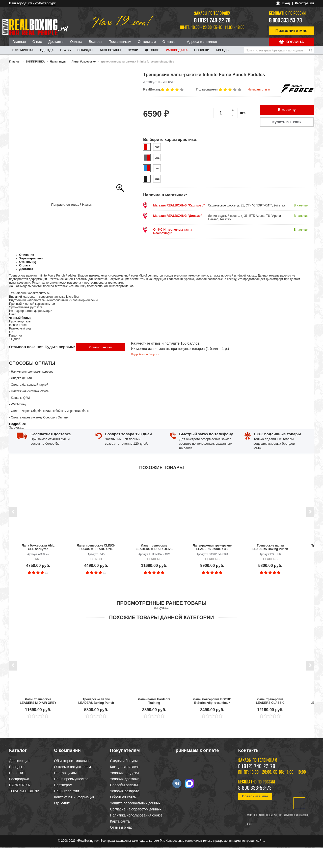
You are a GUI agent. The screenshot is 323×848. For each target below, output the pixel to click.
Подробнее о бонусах (145, 354)
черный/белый (20, 318)
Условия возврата (124, 792)
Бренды (222, 50)
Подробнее (17, 424)
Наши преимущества (71, 779)
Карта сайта (120, 822)
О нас (37, 42)
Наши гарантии (66, 792)
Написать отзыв (259, 89)
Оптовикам (147, 42)
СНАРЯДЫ (85, 50)
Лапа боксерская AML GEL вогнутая (38, 547)
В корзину (287, 110)
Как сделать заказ (124, 767)
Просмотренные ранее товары (161, 603)
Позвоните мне (292, 30)
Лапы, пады (58, 61)
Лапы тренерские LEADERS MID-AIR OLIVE (154, 547)
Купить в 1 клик (286, 122)
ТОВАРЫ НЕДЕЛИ (24, 792)
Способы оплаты (124, 785)
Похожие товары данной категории (161, 618)
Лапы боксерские (84, 61)
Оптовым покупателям (72, 767)
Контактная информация (74, 798)
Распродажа (176, 50)
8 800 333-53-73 (285, 21)
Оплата (76, 42)
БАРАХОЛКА (19, 785)
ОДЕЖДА (47, 50)
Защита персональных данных (135, 804)
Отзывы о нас (121, 828)
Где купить (62, 804)
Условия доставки (124, 779)
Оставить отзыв (100, 347)
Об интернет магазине (72, 761)
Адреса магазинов (202, 42)
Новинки (201, 50)
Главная (19, 42)
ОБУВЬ (65, 50)
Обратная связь (123, 798)
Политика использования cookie (136, 816)
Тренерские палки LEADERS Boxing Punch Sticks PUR (270, 547)
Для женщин (19, 761)
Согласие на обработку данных (136, 810)
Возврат (95, 42)
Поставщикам (120, 42)
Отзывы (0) (27, 262)
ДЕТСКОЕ (152, 50)
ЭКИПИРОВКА (23, 50)
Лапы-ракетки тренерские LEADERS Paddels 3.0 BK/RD (212, 547)
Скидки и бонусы (124, 761)
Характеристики (31, 259)
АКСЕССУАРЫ (110, 50)
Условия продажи (124, 773)
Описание (26, 255)
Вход (286, 3)
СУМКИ (133, 50)
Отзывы (169, 42)
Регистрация (304, 3)
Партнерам (63, 785)
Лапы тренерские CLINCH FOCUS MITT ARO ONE (96, 547)
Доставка (56, 42)
